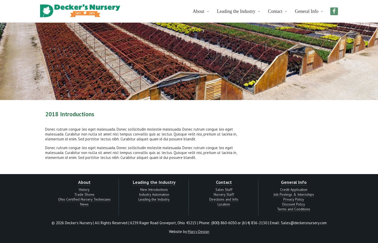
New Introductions (154, 189)
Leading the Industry (236, 11)
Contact (275, 11)
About (198, 11)
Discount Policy (293, 204)
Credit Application (293, 189)
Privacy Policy (293, 199)
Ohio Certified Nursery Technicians (84, 199)
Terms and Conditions (293, 209)
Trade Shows (84, 194)
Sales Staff (223, 189)
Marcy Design (198, 231)
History (84, 189)
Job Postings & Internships (293, 194)
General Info (306, 11)
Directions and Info (223, 199)
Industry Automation (154, 194)
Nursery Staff (224, 194)
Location (224, 204)
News (84, 204)
